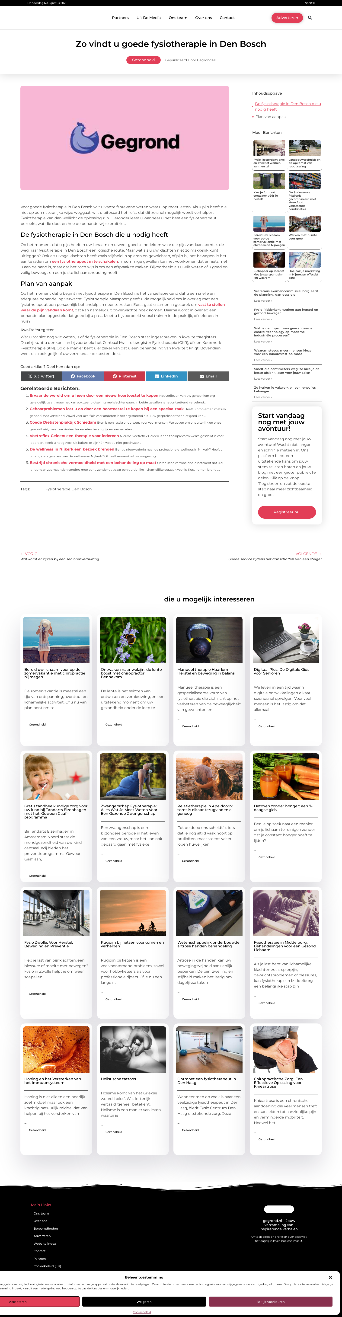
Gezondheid (143, 60)
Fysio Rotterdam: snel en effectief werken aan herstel (268, 163)
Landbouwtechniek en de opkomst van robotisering (304, 163)
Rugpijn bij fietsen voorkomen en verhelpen (132, 944)
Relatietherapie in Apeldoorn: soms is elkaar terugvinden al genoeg (205, 810)
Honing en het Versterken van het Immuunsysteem (52, 1081)
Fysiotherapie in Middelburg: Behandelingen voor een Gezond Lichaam (285, 946)
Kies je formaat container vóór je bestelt (265, 196)
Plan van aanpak (271, 117)
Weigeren (144, 1302)
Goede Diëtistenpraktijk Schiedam (63, 422)
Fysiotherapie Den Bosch (68, 489)
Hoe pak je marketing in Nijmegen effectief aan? (304, 274)
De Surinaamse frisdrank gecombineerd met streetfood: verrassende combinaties (302, 201)
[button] (330, 1277)
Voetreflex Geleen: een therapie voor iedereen (74, 436)
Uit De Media (149, 18)
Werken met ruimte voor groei (303, 236)
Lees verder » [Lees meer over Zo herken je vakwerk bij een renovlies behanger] (263, 397)
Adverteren (42, 1236)
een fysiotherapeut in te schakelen (85, 261)
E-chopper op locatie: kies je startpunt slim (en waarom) (268, 274)
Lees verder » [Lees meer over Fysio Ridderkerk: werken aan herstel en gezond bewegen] (263, 319)
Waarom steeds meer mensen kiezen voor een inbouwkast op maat (283, 352)
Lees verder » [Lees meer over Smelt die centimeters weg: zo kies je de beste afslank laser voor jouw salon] (263, 378)
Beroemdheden (46, 1228)
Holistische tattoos (118, 1079)
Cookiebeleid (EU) (47, 1266)
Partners (120, 18)
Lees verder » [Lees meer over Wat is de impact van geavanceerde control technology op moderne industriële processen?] (263, 341)
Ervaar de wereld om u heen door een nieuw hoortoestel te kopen (94, 395)
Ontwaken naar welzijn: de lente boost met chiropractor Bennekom (131, 673)
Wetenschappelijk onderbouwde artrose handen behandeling (208, 944)
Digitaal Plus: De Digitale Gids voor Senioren (281, 671)
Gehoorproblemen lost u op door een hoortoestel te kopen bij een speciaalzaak (107, 409)
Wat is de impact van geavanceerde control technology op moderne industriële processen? (283, 331)
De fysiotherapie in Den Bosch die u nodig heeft (288, 107)
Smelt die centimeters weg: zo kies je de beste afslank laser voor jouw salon (287, 370)
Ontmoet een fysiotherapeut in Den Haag (206, 1081)
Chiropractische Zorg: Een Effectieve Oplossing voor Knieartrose (278, 1083)
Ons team (178, 18)
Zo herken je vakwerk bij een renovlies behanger (285, 389)
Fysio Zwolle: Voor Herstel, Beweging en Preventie (48, 944)
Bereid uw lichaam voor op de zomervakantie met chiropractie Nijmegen (269, 240)
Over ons (203, 18)
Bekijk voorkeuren (270, 1302)
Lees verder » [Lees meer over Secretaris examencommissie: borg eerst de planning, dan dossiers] (263, 300)
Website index (45, 1243)
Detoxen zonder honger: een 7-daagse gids (283, 808)
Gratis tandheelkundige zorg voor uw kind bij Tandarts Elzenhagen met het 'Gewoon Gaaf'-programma (56, 811)
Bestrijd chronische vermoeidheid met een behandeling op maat (93, 462)
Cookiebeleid (142, 1312)
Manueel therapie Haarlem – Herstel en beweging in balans (206, 671)
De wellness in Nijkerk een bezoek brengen (72, 449)
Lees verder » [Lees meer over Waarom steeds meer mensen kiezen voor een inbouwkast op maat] (263, 360)
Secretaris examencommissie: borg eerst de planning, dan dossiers (286, 293)
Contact (227, 18)
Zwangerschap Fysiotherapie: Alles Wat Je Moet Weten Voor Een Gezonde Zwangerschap (129, 810)
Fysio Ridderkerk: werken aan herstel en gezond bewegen (286, 311)
